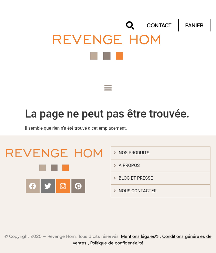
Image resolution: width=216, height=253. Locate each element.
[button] (108, 88)
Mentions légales (138, 236)
